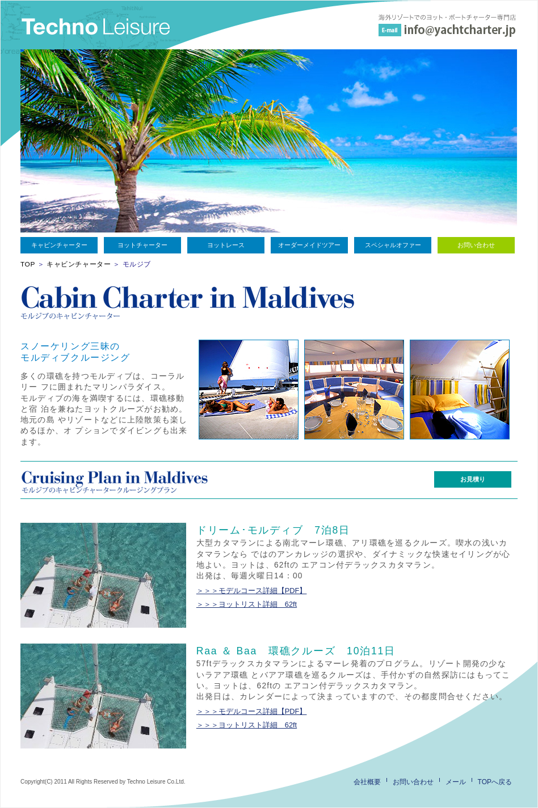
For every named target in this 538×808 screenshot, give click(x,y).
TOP (27, 264)
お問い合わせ (476, 245)
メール (455, 782)
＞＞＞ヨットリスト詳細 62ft (246, 604)
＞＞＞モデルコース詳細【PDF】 (251, 590)
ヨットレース (226, 245)
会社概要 (367, 782)
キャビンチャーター (59, 245)
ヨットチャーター (142, 245)
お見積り (472, 479)
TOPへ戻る (495, 782)
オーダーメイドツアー (309, 245)
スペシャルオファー (393, 245)
